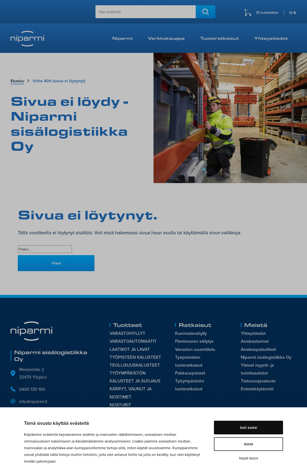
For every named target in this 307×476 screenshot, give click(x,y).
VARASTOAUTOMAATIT (133, 341)
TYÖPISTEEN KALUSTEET (135, 357)
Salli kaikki (248, 427)
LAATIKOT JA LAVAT (130, 349)
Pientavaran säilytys (194, 341)
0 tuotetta (276, 12)
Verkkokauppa (166, 38)
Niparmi (122, 38)
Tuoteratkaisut (219, 38)
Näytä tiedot (248, 458)
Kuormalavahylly (191, 333)
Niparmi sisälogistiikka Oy (266, 357)
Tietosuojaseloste (258, 381)
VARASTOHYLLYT (127, 333)
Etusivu (17, 81)
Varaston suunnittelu (195, 349)
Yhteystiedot (271, 38)
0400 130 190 (32, 389)
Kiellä (248, 444)
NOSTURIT (120, 405)
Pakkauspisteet (190, 373)
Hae (205, 11)
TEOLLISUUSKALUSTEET (135, 365)
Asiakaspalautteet (258, 349)
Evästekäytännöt (257, 389)
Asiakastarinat (255, 341)
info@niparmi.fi (33, 401)
